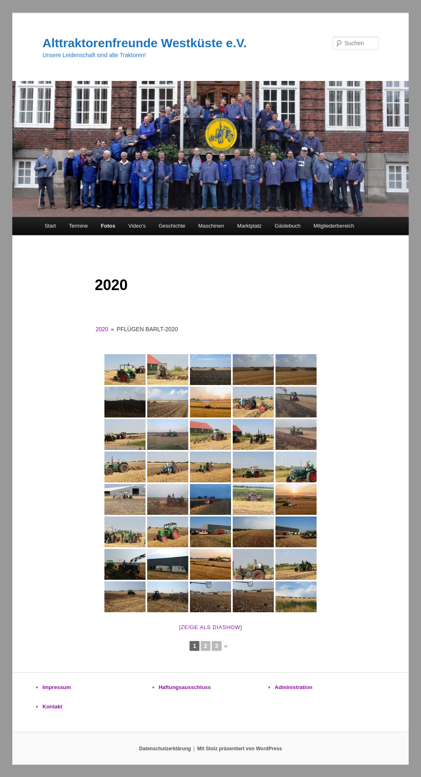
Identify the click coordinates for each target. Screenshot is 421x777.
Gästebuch (288, 226)
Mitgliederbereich (333, 226)
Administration (293, 687)
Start (50, 226)
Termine (78, 226)
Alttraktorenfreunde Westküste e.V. (144, 43)
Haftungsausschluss (185, 687)
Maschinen (211, 226)
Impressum (56, 687)
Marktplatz (249, 226)
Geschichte (172, 226)
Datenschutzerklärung (165, 749)
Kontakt (52, 706)
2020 (101, 329)
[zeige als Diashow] (210, 627)
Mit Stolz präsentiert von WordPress (239, 749)
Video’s (137, 226)
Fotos (108, 226)
